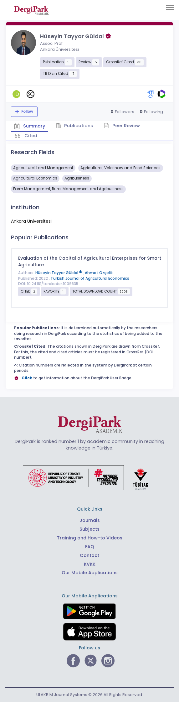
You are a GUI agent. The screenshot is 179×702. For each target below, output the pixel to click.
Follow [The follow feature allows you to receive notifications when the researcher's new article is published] (26, 111)
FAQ (89, 546)
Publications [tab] (74, 125)
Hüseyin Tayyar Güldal (59, 272)
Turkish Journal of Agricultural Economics (90, 278)
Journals (89, 520)
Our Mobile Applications (90, 572)
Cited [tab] (30, 136)
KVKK (89, 564)
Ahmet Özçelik (99, 272)
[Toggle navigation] (170, 7)
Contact (89, 555)
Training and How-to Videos (89, 538)
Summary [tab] (29, 126)
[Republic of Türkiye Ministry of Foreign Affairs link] (89, 477)
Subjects (89, 529)
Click (27, 378)
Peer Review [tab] (122, 125)
